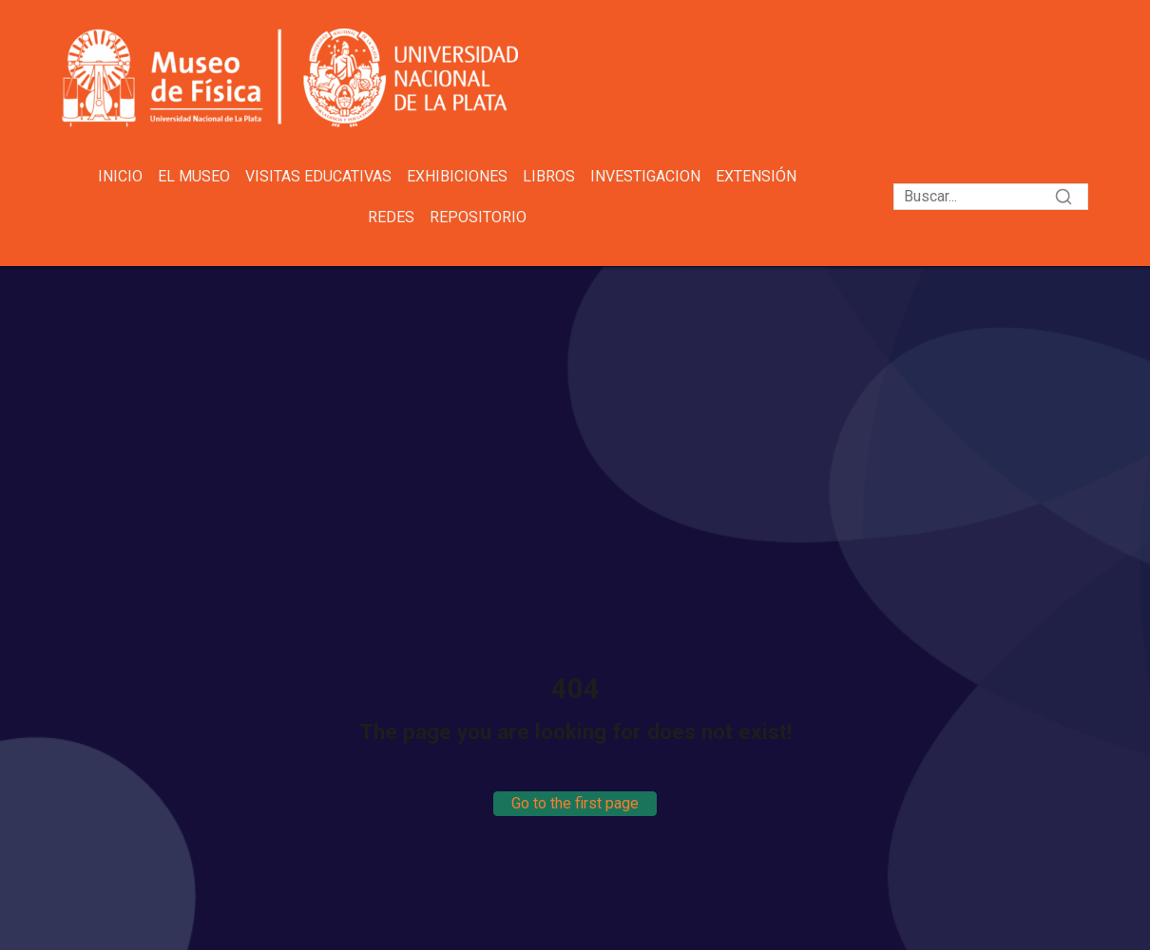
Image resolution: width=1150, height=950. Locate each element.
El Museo (194, 176)
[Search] (990, 196)
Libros (549, 176)
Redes (391, 217)
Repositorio (478, 217)
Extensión (756, 176)
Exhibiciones (457, 176)
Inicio (120, 176)
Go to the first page (575, 803)
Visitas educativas (318, 176)
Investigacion (645, 176)
